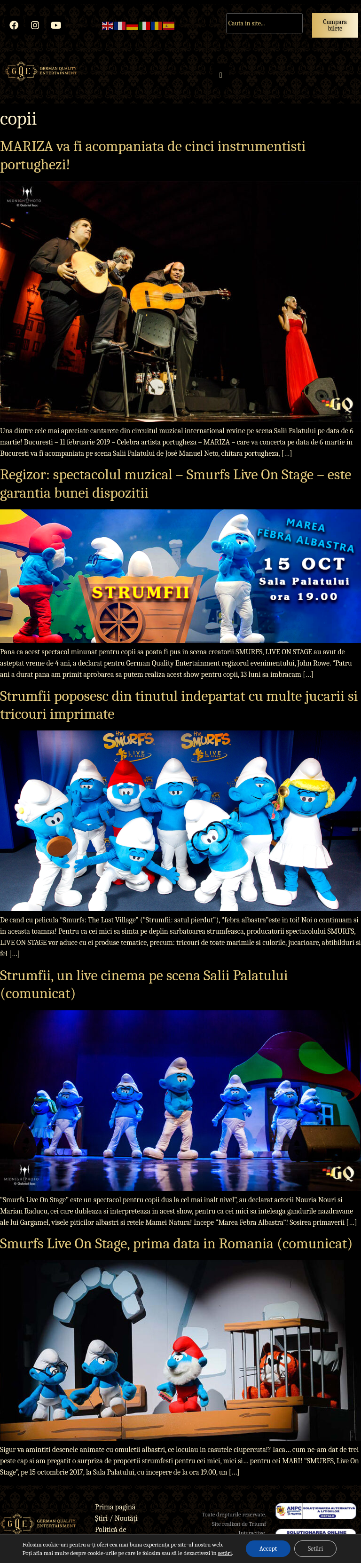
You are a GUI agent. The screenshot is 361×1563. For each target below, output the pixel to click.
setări (223, 1552)
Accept (267, 1548)
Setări (316, 1548)
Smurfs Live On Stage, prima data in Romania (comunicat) (176, 1243)
